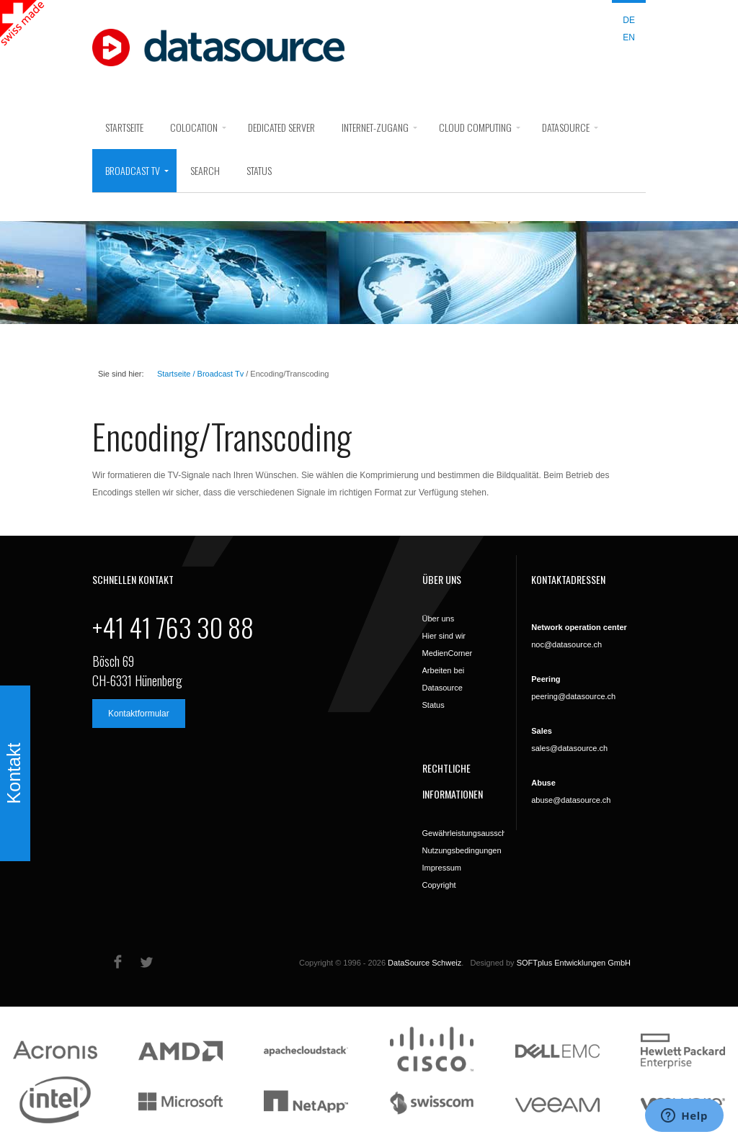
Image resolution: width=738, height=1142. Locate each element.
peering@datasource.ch (573, 696)
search (205, 170)
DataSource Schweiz (424, 962)
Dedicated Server (281, 127)
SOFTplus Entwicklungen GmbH (574, 962)
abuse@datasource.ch (570, 800)
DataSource (566, 127)
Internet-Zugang (375, 127)
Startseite (124, 127)
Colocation (194, 127)
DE (629, 20)
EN (629, 37)
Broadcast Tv (132, 170)
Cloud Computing (475, 127)
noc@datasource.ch (566, 644)
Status (259, 170)
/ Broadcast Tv (217, 373)
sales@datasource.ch (569, 748)
